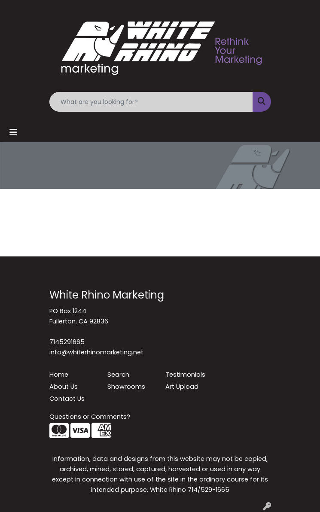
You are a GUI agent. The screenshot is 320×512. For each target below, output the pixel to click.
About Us (63, 386)
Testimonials (185, 374)
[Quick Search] (151, 102)
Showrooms (126, 386)
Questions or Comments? (89, 416)
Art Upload (181, 386)
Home (58, 374)
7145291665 (67, 342)
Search (118, 374)
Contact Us (67, 398)
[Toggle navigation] (13, 132)
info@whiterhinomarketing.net (96, 352)
